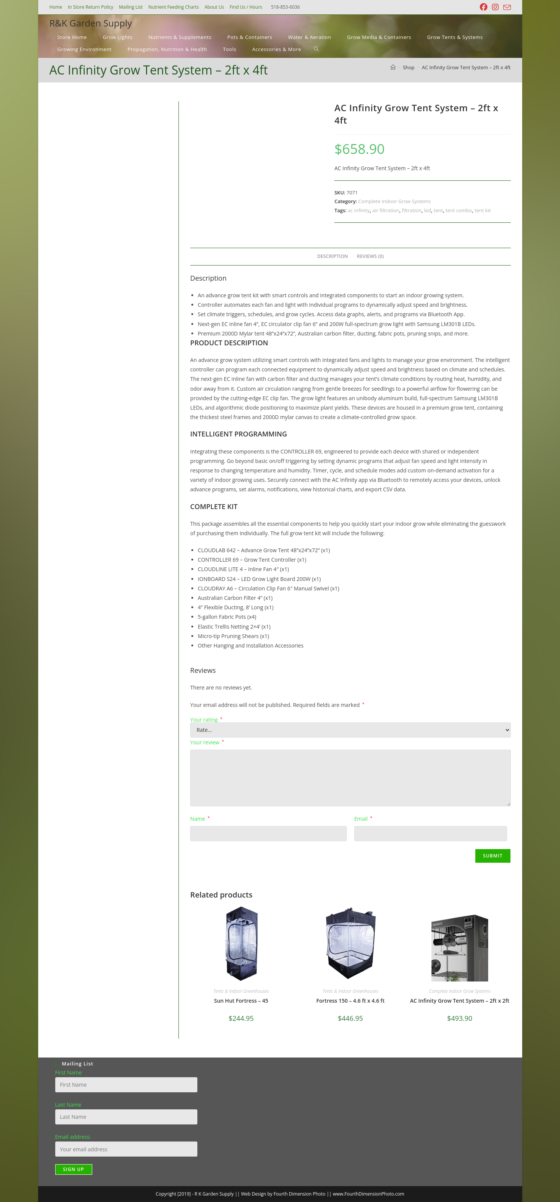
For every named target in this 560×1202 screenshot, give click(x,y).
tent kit (483, 210)
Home (56, 7)
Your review (207, 742)
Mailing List (131, 7)
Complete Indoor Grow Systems (394, 201)
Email (363, 818)
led (427, 210)
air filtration (385, 210)
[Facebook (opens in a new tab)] (484, 7)
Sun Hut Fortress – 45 (241, 1000)
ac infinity (359, 210)
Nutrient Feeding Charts (173, 7)
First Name (68, 1072)
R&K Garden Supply (91, 23)
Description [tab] (332, 256)
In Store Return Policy (90, 7)
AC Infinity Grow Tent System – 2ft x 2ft (460, 1000)
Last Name (68, 1104)
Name (199, 818)
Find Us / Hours (246, 7)
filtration (412, 210)
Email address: (73, 1136)
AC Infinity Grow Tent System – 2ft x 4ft (466, 67)
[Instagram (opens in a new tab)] (495, 7)
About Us (214, 7)
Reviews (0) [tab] (370, 256)
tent (438, 210)
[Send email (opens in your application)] (506, 7)
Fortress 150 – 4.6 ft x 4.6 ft (350, 1000)
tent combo (458, 210)
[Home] (393, 67)
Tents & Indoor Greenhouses (241, 991)
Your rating (206, 719)
